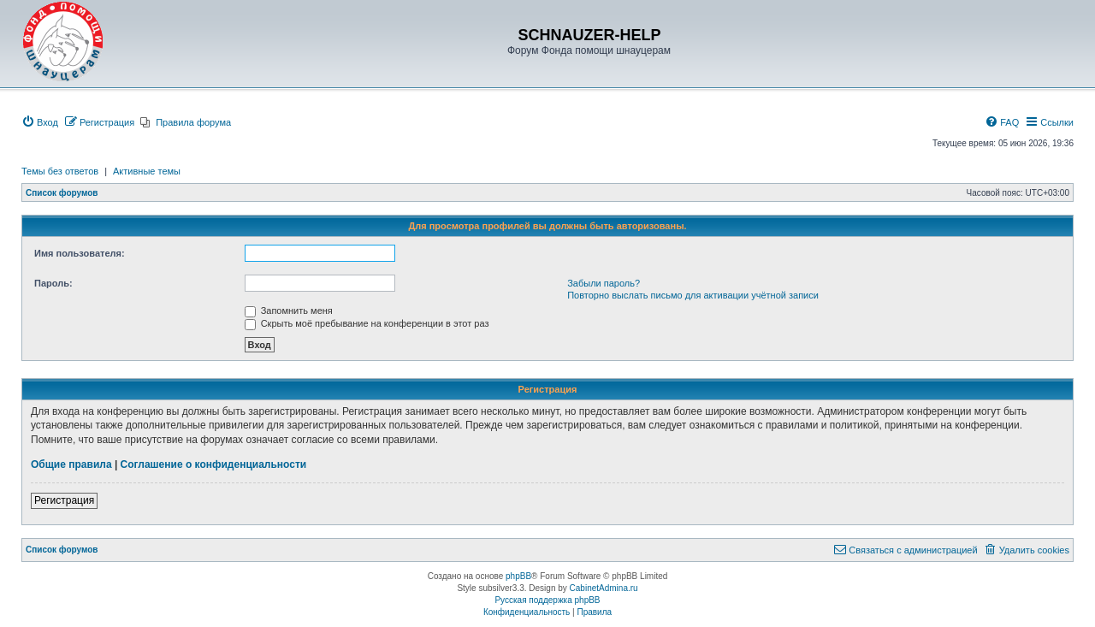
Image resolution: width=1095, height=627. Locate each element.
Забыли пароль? (603, 283)
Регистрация (64, 500)
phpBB (518, 576)
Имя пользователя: (79, 253)
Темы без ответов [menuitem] (59, 171)
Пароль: (53, 283)
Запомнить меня (289, 310)
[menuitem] (39, 122)
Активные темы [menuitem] (147, 171)
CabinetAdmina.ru (604, 588)
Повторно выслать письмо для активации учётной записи (693, 295)
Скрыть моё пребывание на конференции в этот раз (367, 323)
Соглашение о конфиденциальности (214, 464)
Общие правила (71, 464)
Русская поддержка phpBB (547, 600)
